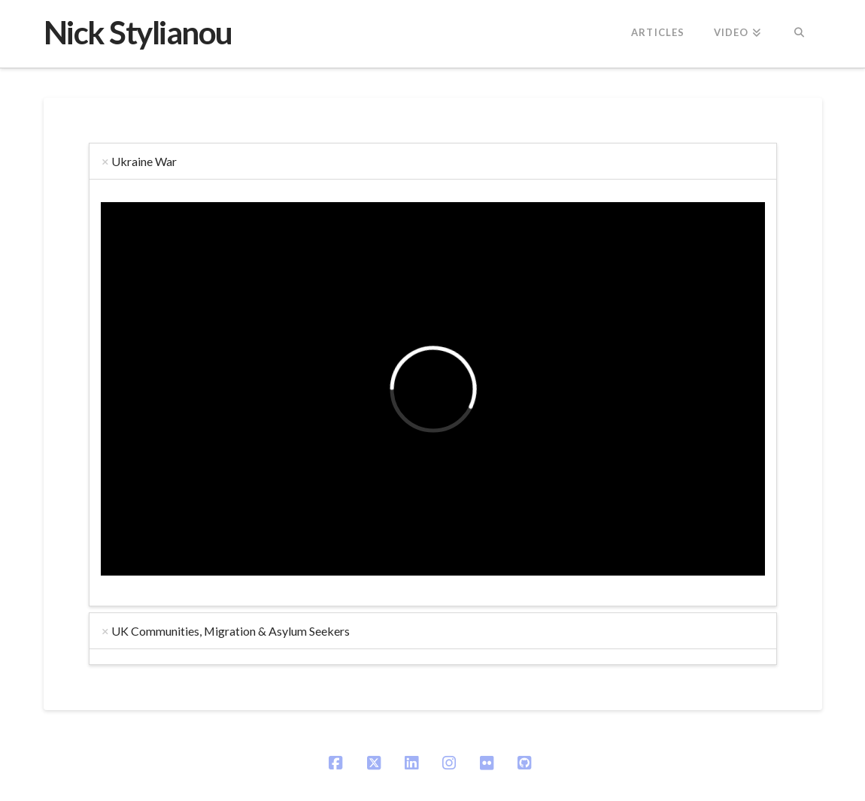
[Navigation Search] (798, 34)
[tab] (433, 161)
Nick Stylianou (138, 32)
